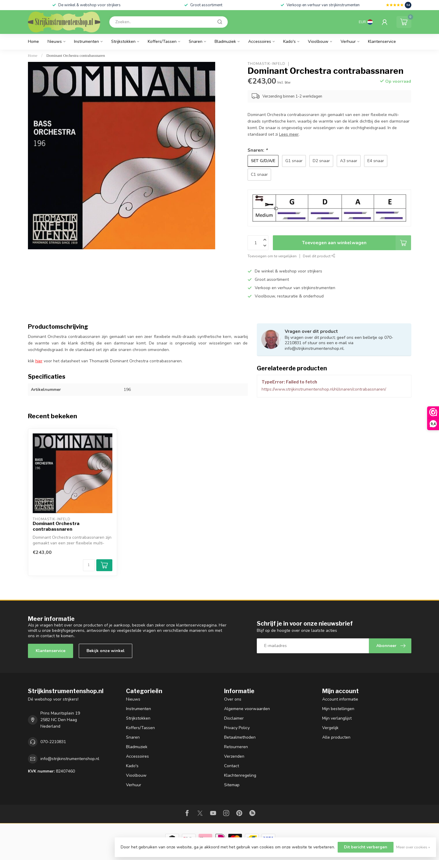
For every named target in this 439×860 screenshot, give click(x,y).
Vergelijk (330, 728)
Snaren (195, 41)
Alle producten (336, 737)
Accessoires (259, 41)
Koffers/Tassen (162, 41)
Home (33, 41)
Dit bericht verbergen (365, 847)
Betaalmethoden (240, 737)
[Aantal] (89, 565)
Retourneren (236, 747)
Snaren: (258, 150)
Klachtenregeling (240, 775)
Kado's (289, 41)
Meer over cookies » (413, 847)
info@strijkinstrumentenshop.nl (69, 759)
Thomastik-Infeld (266, 63)
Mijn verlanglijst (337, 718)
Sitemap (232, 785)
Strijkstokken (123, 41)
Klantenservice (382, 41)
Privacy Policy (237, 728)
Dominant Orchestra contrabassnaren (75, 55)
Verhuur (348, 41)
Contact (231, 766)
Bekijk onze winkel (105, 651)
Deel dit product (319, 256)
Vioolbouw (318, 41)
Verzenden (234, 756)
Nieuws (55, 41)
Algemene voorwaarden (247, 709)
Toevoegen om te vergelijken (272, 256)
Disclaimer (234, 718)
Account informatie (340, 699)
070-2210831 (53, 742)
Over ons (232, 699)
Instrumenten (86, 41)
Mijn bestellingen (338, 709)
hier (39, 361)
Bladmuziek (225, 41)
